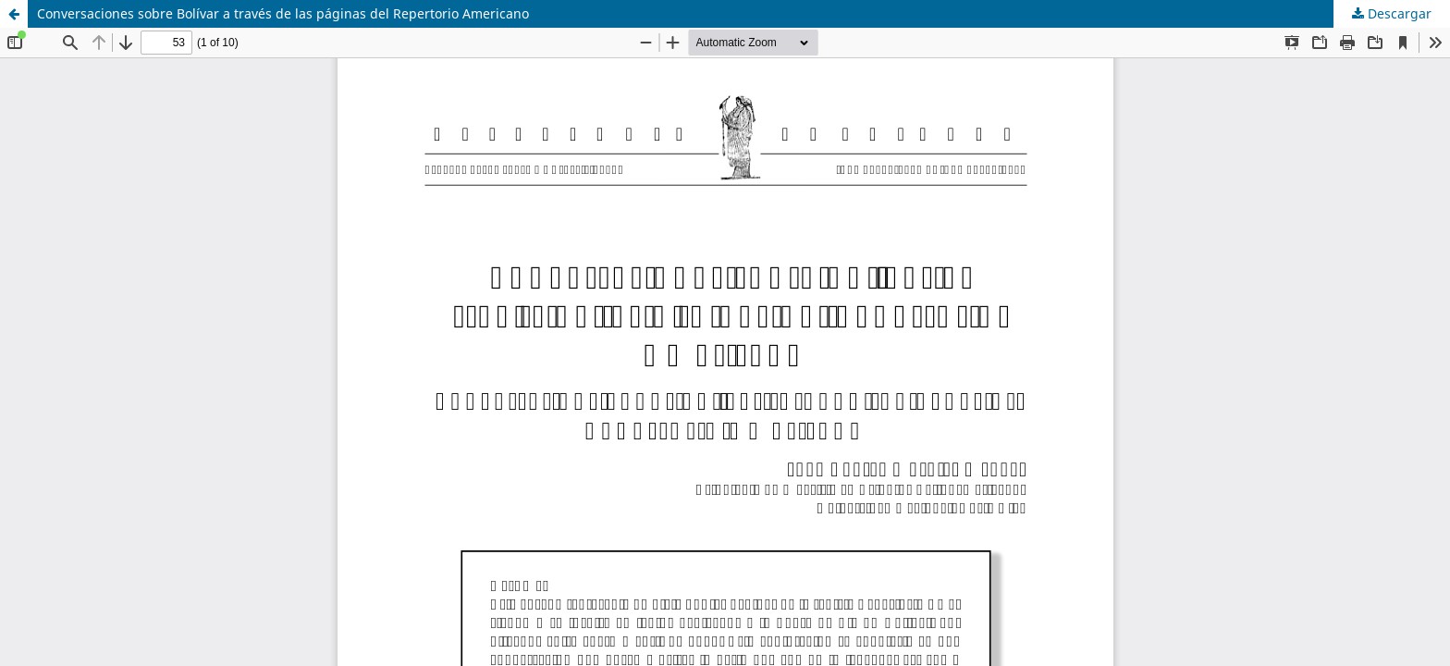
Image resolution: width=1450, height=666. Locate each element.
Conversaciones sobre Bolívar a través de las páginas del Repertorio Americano (283, 13)
